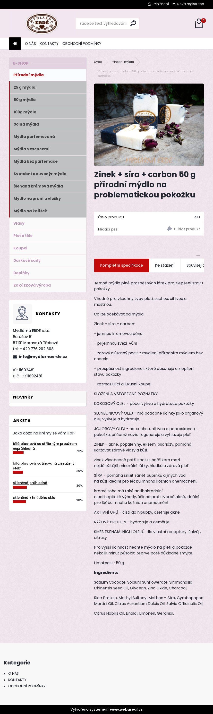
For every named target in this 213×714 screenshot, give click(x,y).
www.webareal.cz (126, 709)
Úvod (98, 62)
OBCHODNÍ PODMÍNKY (81, 43)
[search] (133, 23)
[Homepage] (15, 43)
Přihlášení (161, 3)
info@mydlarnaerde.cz (43, 356)
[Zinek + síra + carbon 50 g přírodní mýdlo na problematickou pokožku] (149, 125)
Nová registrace (190, 3)
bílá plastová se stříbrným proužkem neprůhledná (45, 446)
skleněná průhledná (30, 483)
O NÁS (30, 43)
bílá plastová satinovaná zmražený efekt (44, 466)
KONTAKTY (49, 43)
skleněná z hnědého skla (34, 497)
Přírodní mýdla (122, 62)
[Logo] (42, 23)
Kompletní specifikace (121, 265)
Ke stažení (165, 265)
